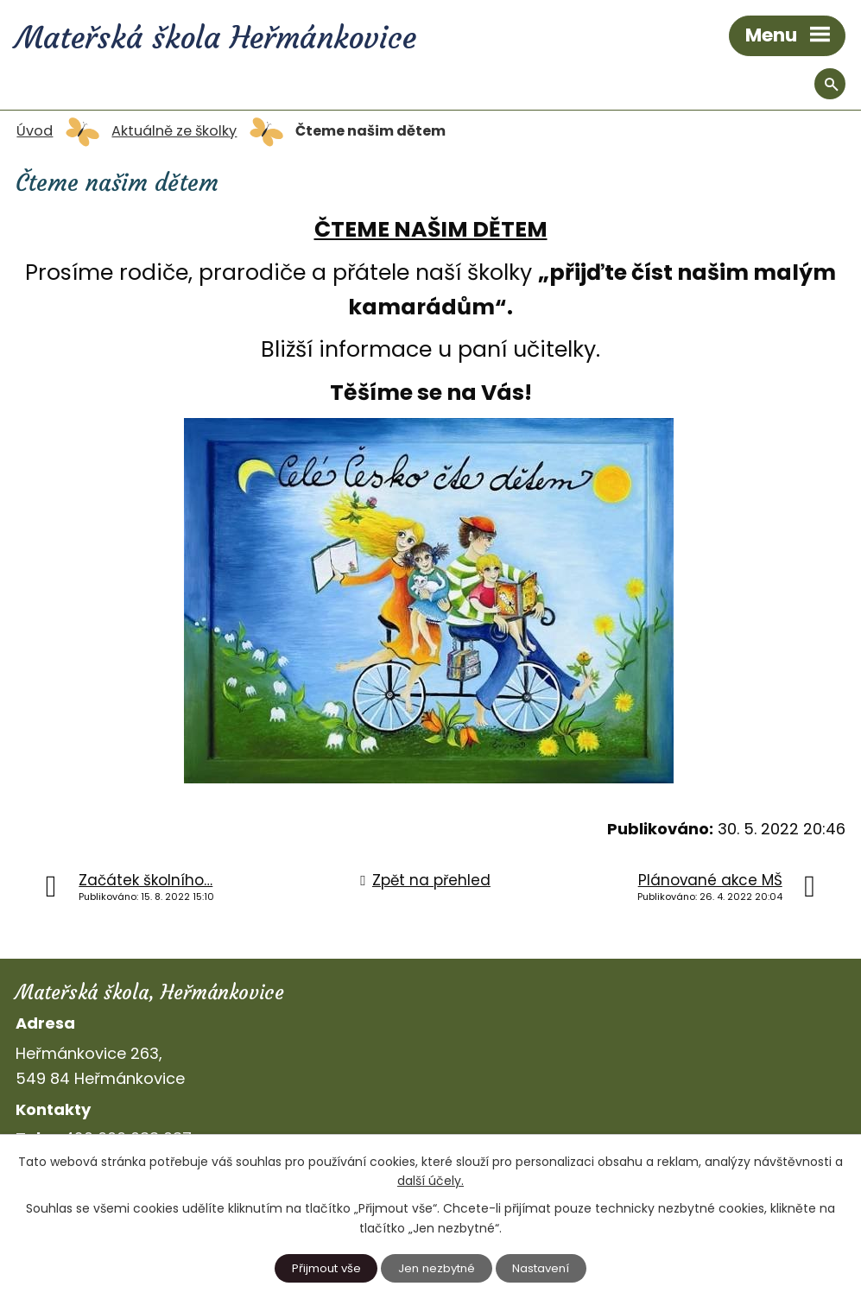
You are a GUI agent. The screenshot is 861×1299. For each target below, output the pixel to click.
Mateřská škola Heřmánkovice (216, 38)
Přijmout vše (326, 1268)
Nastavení (540, 1268)
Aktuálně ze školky (174, 131)
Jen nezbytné (436, 1268)
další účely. (430, 1180)
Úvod (34, 131)
